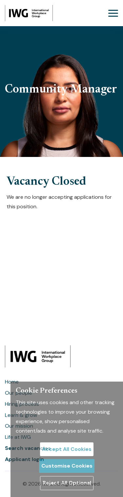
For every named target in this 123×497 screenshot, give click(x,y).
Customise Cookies (66, 465)
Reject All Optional (67, 482)
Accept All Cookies (67, 449)
